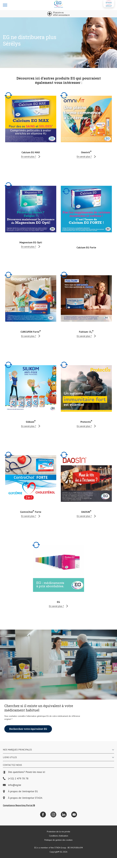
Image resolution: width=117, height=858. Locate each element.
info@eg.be (12, 785)
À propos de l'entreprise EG (23, 791)
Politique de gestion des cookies (58, 840)
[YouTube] (74, 814)
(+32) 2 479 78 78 (15, 778)
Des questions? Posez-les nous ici (24, 772)
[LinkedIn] (64, 814)
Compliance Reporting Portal (19, 805)
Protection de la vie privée (58, 831)
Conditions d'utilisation (58, 835)
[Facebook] (43, 814)
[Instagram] (53, 814)
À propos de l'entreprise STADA (25, 797)
